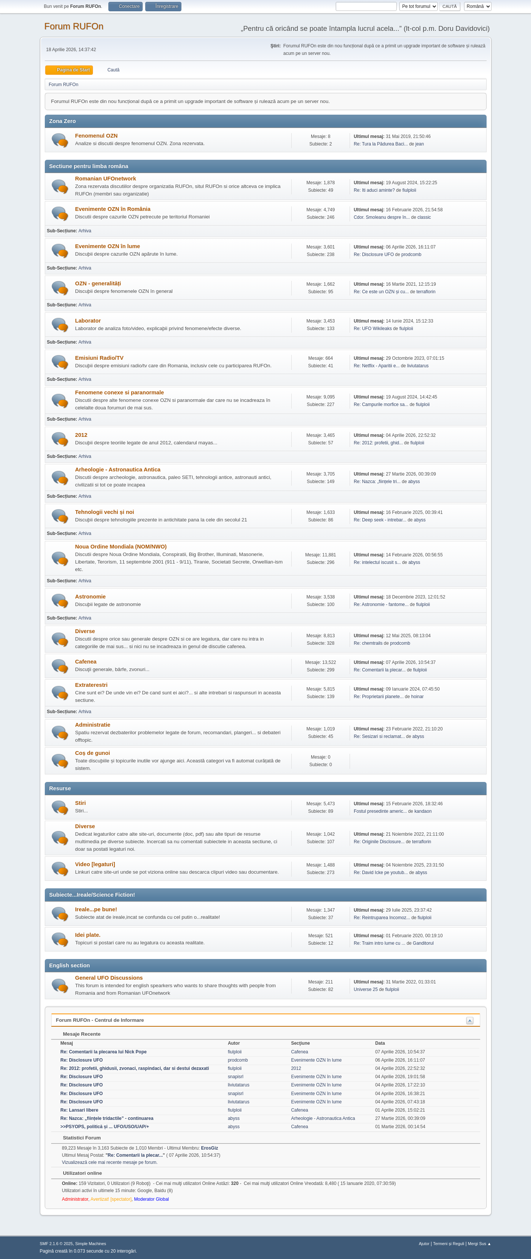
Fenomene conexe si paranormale (119, 392)
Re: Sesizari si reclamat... (379, 736)
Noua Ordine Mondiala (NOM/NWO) (121, 547)
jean (419, 144)
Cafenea (86, 662)
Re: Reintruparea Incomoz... (382, 917)
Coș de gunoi (92, 753)
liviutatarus (418, 365)
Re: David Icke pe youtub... (381, 872)
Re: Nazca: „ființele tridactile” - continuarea (107, 1118)
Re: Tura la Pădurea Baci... (381, 144)
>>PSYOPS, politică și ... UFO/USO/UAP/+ (105, 1126)
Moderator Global (151, 1199)
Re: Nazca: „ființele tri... (377, 481)
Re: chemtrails (368, 643)
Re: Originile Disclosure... (379, 841)
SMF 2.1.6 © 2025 (56, 1243)
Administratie (93, 725)
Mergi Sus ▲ (479, 1243)
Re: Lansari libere (80, 1110)
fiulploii (409, 190)
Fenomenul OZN (96, 136)
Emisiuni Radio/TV (99, 358)
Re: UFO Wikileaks (373, 328)
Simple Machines (90, 1243)
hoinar (417, 696)
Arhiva (84, 230)
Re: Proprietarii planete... (379, 696)
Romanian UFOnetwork (105, 179)
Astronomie (90, 597)
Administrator (75, 1199)
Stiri (80, 803)
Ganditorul (423, 943)
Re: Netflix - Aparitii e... (377, 365)
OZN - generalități (98, 283)
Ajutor (424, 1243)
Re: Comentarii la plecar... (380, 670)
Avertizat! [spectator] (110, 1199)
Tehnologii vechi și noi (104, 512)
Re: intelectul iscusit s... (377, 562)
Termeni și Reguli (448, 1243)
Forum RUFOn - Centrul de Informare (100, 1020)
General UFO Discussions (109, 978)
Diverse (85, 631)
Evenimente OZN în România (113, 209)
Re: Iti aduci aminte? (375, 190)
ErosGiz (209, 1148)
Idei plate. (88, 935)
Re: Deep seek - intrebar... (380, 520)
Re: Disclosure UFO (374, 254)
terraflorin (425, 291)
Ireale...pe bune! (96, 909)
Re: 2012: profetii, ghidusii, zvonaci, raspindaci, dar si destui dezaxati (135, 1068)
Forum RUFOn (73, 26)
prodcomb (411, 254)
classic (424, 217)
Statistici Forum (78, 1138)
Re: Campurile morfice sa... (381, 404)
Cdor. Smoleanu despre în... (382, 217)
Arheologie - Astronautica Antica (118, 470)
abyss (414, 481)
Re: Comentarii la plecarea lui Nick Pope (104, 1051)
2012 (81, 435)
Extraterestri (91, 685)
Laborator (88, 321)
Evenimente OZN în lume (107, 246)
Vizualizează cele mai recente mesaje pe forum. (110, 1162)
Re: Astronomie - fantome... (381, 604)
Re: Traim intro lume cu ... (379, 943)
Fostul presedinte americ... (380, 811)
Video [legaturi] (95, 864)
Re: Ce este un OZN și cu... (381, 291)
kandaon (423, 811)
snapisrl (235, 1076)
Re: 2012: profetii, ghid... (378, 442)
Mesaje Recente (78, 1034)
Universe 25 (366, 989)
